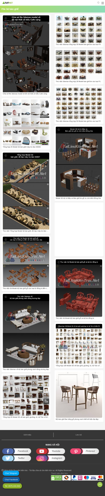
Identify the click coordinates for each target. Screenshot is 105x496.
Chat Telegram (11, 473)
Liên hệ (78, 435)
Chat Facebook (11, 479)
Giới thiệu (27, 435)
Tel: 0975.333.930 (12, 486)
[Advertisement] (73, 229)
